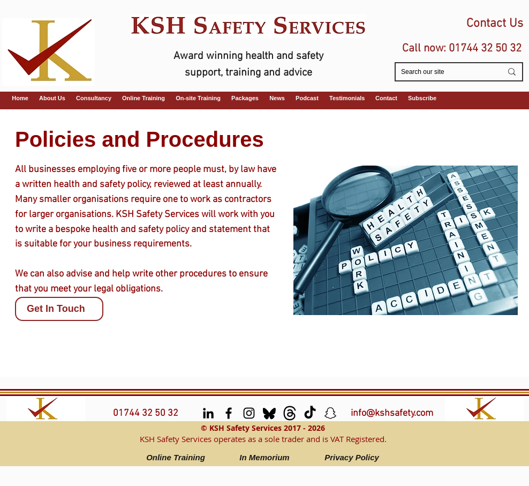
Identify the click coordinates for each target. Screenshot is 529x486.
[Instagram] (248, 413)
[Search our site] (443, 72)
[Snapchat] (330, 413)
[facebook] (228, 413)
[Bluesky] (269, 413)
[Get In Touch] (59, 309)
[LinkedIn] (208, 413)
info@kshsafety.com (392, 413)
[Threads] (289, 413)
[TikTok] (310, 413)
